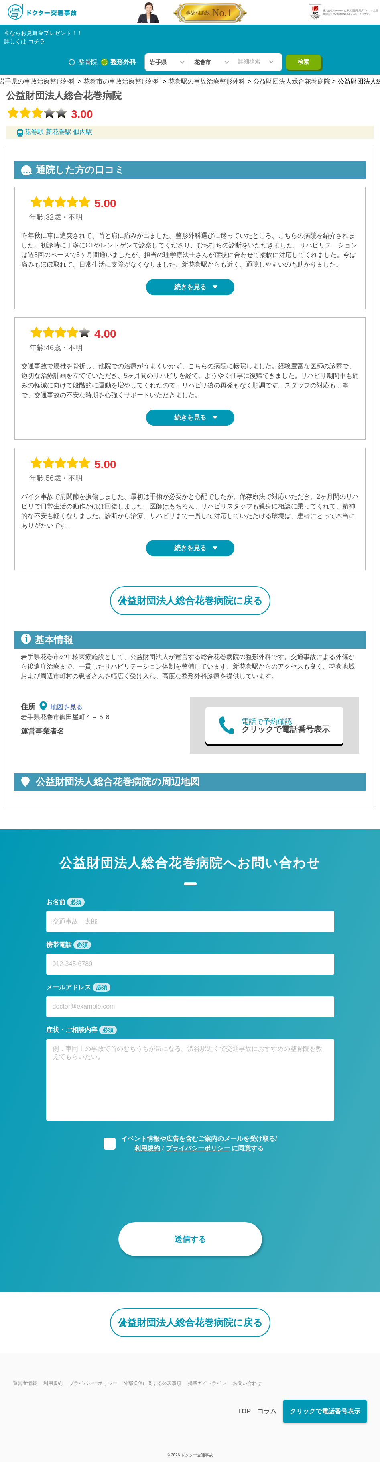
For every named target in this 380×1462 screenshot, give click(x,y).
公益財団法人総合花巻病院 (291, 81)
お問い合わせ (247, 1383)
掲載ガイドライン (207, 1383)
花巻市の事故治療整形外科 (122, 81)
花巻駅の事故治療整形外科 (206, 81)
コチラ (36, 41)
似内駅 (82, 131)
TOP (244, 1411)
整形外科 (123, 62)
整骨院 (88, 62)
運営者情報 (25, 1383)
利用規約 (147, 1148)
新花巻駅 (58, 131)
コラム (266, 1411)
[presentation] (190, 1181)
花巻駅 (34, 131)
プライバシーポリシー (198, 1148)
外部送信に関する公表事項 (152, 1383)
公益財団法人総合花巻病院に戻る (190, 600)
